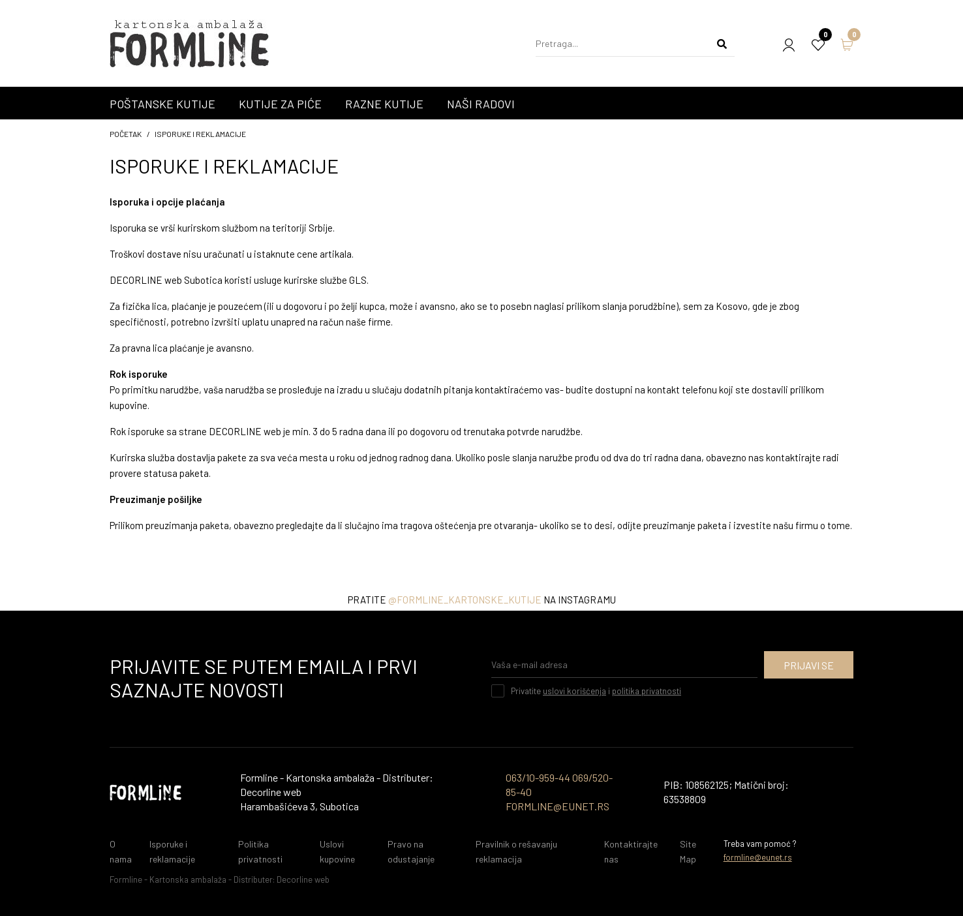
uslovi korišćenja (574, 691)
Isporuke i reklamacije (200, 133)
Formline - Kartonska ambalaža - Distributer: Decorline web (219, 879)
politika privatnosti (646, 691)
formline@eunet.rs (758, 857)
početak (126, 133)
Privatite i (596, 690)
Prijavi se (809, 665)
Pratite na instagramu (482, 599)
